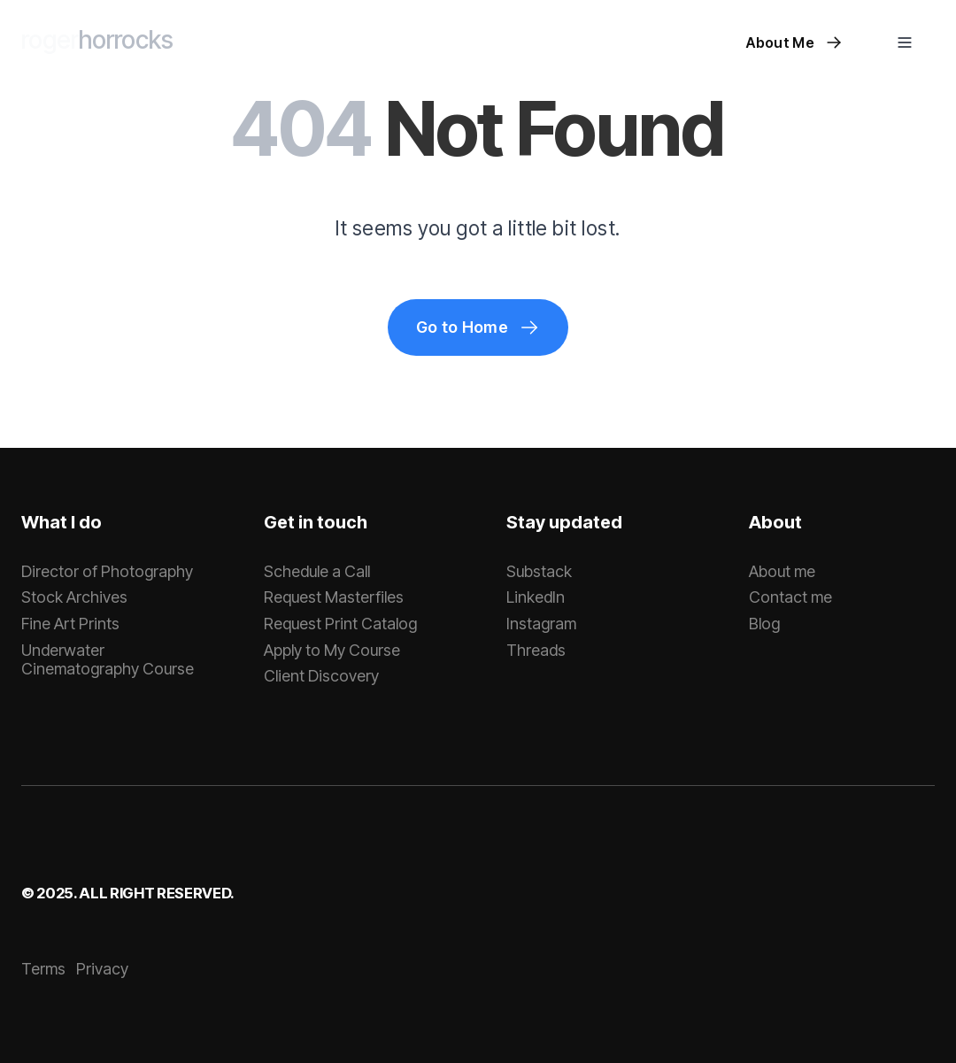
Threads (536, 650)
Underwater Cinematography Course (107, 660)
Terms (43, 968)
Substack (539, 571)
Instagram (541, 623)
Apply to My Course (332, 650)
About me (782, 571)
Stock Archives (74, 597)
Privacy (102, 968)
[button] (905, 42)
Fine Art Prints (70, 623)
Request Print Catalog (340, 623)
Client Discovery (321, 675)
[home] (97, 42)
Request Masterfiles (334, 597)
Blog (764, 623)
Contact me (790, 597)
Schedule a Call (317, 571)
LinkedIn (535, 597)
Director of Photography (107, 571)
